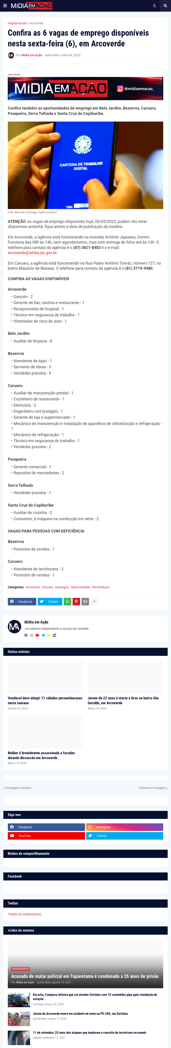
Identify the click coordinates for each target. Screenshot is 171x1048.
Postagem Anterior (19, 788)
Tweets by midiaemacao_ (25, 914)
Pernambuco (101, 587)
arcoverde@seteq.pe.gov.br (32, 252)
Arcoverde (36, 23)
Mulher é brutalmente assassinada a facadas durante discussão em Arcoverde (41, 755)
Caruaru (47, 587)
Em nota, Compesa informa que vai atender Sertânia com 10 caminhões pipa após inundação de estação (95, 997)
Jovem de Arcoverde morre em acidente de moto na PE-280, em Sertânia (80, 1014)
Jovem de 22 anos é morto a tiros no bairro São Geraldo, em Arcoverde (123, 700)
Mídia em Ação (36, 622)
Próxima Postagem (152, 788)
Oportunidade (80, 587)
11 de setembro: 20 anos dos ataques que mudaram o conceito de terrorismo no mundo (89, 1033)
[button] (5, 6)
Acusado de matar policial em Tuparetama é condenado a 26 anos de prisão (85, 976)
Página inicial (17, 23)
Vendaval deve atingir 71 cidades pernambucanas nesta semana (45, 700)
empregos (62, 587)
